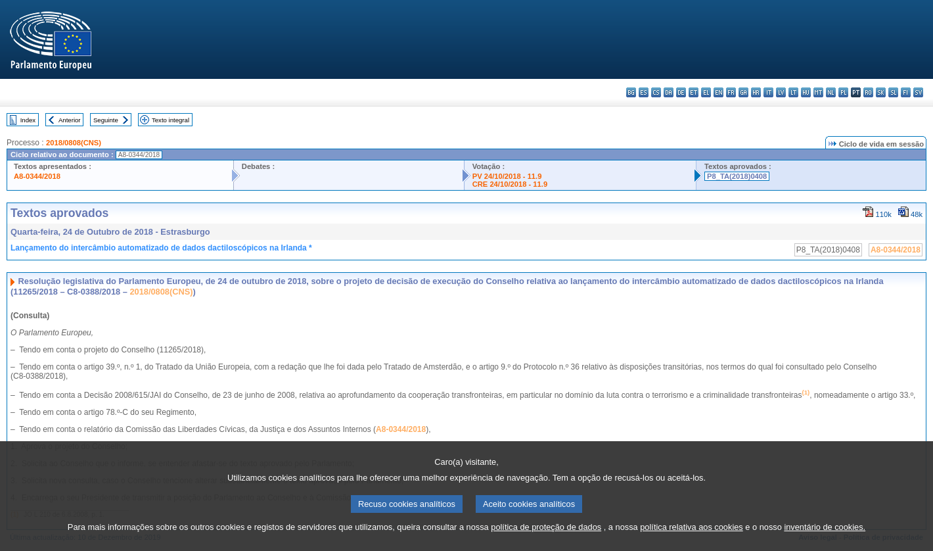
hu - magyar (806, 92)
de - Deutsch (681, 92)
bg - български (631, 92)
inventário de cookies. (824, 537)
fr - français (731, 92)
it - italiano (768, 92)
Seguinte (105, 120)
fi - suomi (906, 92)
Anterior (69, 120)
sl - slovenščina (893, 92)
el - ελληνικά (706, 92)
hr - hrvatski (756, 92)
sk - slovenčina (881, 92)
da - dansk (668, 92)
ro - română (868, 92)
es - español (644, 92)
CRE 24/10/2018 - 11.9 (509, 184)
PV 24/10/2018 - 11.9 (507, 176)
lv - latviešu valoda (781, 92)
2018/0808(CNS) (73, 143)
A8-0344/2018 (37, 176)
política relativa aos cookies (691, 537)
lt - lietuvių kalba (793, 92)
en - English (718, 92)
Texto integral (170, 120)
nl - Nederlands (831, 92)
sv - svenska (918, 92)
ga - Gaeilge (743, 92)
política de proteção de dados (546, 537)
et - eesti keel (693, 92)
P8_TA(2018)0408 (737, 176)
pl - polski (843, 92)
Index (27, 120)
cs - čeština (656, 92)
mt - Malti (818, 92)
